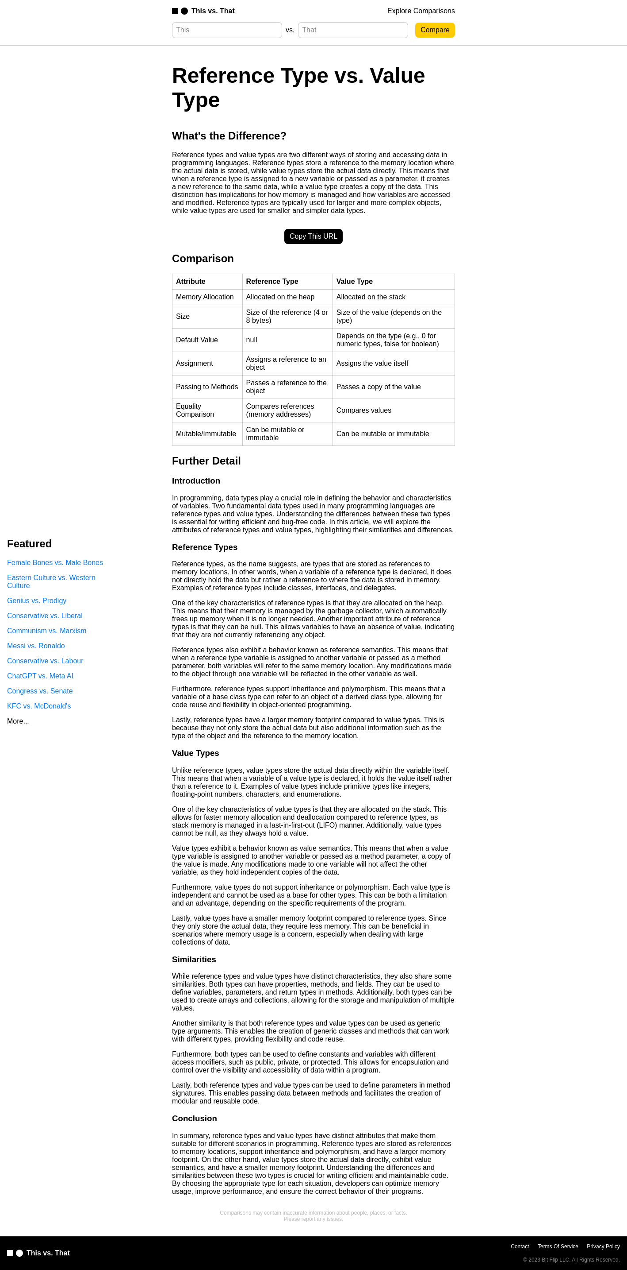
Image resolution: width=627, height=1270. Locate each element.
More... (18, 721)
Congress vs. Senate (40, 691)
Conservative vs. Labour (45, 661)
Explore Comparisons (421, 11)
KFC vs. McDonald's (39, 706)
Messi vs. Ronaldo (36, 646)
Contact (520, 1246)
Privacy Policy (603, 1246)
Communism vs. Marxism (47, 631)
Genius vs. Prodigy (36, 600)
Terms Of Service (558, 1246)
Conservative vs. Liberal (45, 616)
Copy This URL (313, 236)
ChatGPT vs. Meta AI (40, 676)
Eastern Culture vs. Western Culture (51, 581)
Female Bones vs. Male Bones (55, 562)
